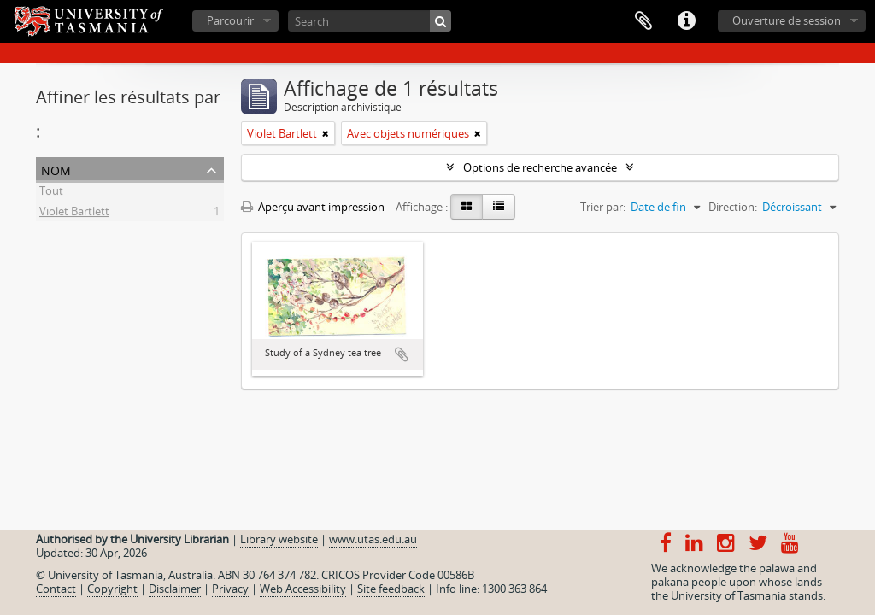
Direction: (732, 206)
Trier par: (602, 206)
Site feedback (391, 588)
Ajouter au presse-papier (401, 354)
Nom (56, 168)
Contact (56, 588)
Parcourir (230, 20)
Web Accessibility (303, 588)
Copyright (112, 588)
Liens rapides (686, 21)
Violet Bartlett (74, 213)
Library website (279, 539)
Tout (51, 193)
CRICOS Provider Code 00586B (397, 575)
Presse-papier (643, 21)
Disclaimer (175, 588)
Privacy (230, 588)
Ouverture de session (786, 20)
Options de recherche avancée (540, 167)
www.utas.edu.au (373, 539)
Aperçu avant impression (313, 206)
